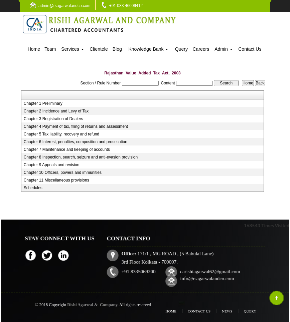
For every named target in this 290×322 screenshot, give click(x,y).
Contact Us (249, 49)
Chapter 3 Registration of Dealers (53, 118)
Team (50, 49)
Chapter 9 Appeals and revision (52, 165)
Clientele (99, 49)
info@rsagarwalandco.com (206, 278)
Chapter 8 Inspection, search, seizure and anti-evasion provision (81, 157)
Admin (223, 49)
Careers (200, 49)
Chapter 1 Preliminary (43, 103)
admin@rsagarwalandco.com (64, 5)
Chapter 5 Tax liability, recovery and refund (61, 134)
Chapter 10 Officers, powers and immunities (63, 172)
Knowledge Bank (148, 49)
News (223, 311)
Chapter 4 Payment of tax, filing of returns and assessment (76, 126)
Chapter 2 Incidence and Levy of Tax (56, 111)
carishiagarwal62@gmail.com (209, 271)
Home (34, 49)
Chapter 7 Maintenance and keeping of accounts (67, 149)
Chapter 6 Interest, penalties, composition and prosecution (75, 141)
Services (72, 49)
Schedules (33, 188)
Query (181, 49)
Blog (117, 49)
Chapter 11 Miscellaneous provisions (56, 180)
